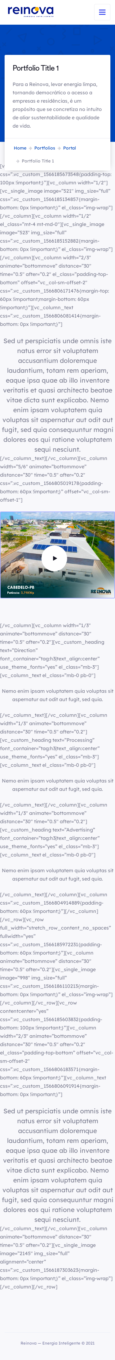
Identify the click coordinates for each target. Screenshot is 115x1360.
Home (20, 148)
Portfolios (44, 148)
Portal (69, 148)
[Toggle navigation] (102, 12)
